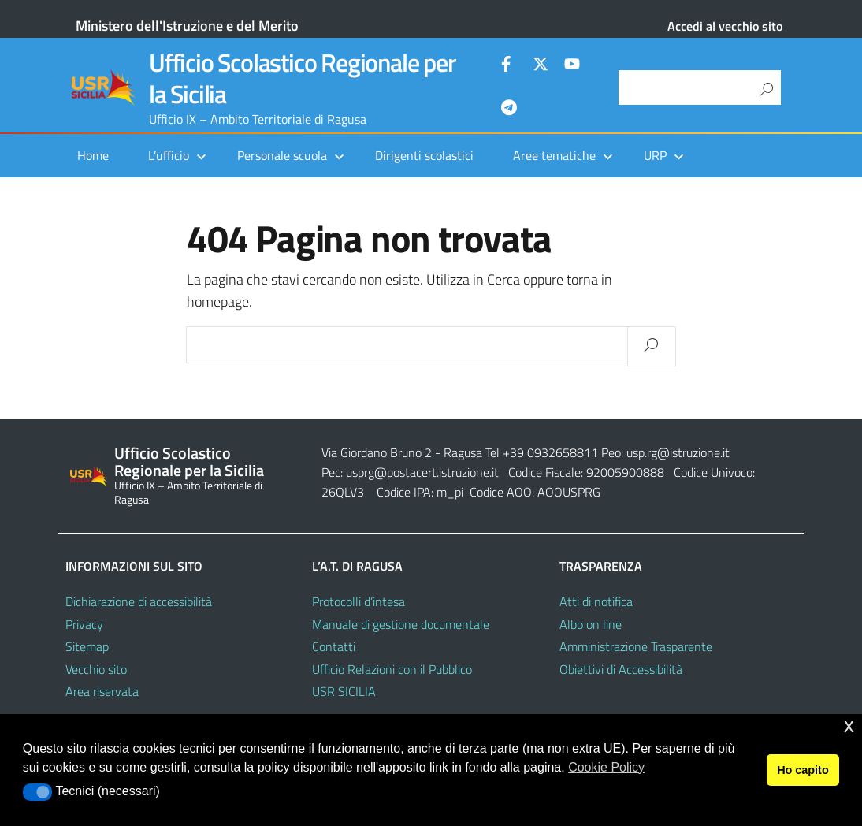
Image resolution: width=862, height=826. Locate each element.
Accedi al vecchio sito (724, 26)
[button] (37, 792)
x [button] (849, 725)
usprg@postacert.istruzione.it (422, 472)
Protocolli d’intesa (358, 601)
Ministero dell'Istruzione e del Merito (187, 25)
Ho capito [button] (803, 770)
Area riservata (102, 691)
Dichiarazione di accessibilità (138, 601)
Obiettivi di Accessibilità (620, 669)
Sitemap (87, 646)
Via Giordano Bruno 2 (376, 452)
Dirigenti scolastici (424, 155)
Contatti (333, 646)
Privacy (84, 624)
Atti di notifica (596, 601)
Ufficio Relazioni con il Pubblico (392, 669)
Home (93, 155)
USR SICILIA (344, 691)
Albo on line (590, 624)
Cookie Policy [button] (606, 767)
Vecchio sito (96, 669)
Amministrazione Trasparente (635, 646)
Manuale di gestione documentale (400, 624)
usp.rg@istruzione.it (678, 452)
